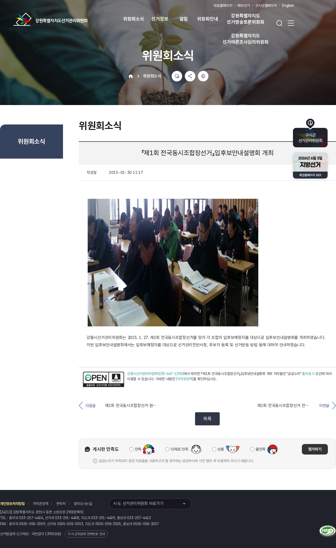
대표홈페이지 (222, 5)
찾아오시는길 (83, 504)
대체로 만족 (179, 449)
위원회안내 (207, 19)
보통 (221, 449)
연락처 (60, 504)
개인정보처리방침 (12, 504)
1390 (49, 534)
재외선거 (243, 5)
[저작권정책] (184, 379)
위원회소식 (133, 19)
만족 (138, 449)
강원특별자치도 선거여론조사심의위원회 (245, 39)
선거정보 (159, 19)
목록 (207, 418)
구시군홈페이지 (266, 5)
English (288, 5)
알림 (184, 19)
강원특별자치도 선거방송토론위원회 (245, 19)
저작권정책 (40, 504)
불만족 (261, 449)
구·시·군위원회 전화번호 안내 (86, 534)
